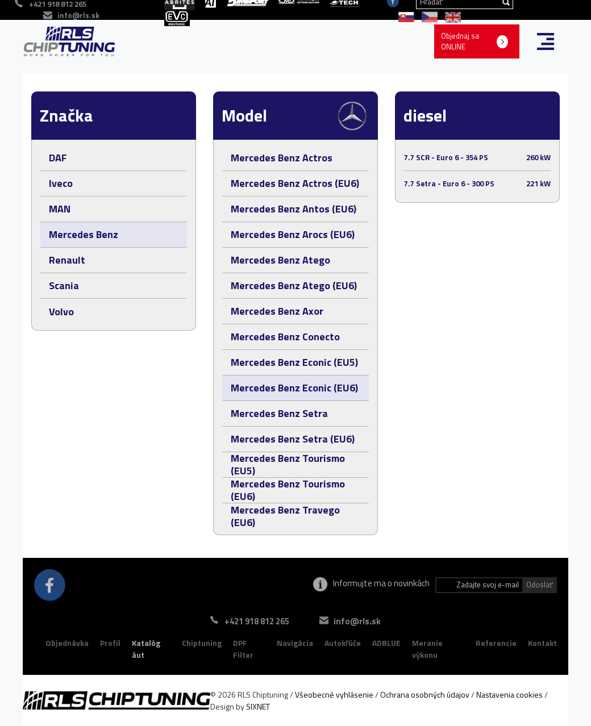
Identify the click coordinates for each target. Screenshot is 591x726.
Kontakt (542, 643)
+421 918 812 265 (256, 621)
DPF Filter (243, 649)
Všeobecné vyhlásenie (334, 694)
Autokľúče (342, 643)
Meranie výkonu (427, 649)
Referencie (496, 643)
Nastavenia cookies (509, 694)
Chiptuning (202, 643)
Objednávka (67, 643)
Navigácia (295, 643)
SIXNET (258, 706)
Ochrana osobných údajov (424, 694)
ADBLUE (386, 643)
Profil (110, 643)
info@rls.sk (78, 15)
